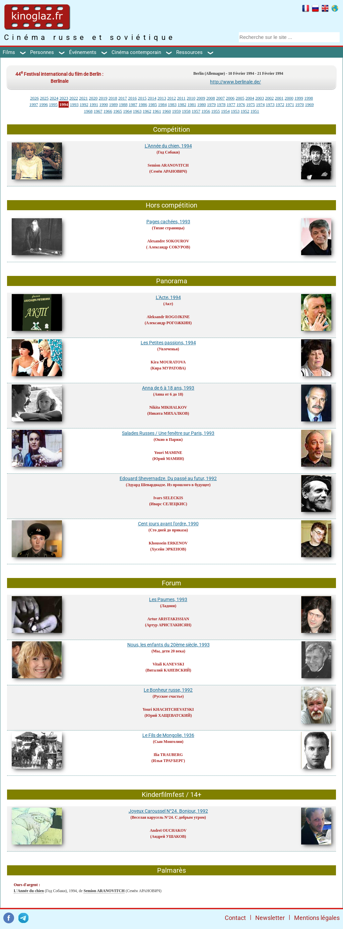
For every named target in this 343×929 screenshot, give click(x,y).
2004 (250, 98)
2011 (181, 98)
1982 (182, 104)
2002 (269, 98)
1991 (93, 104)
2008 (210, 98)
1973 (270, 104)
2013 (161, 98)
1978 (221, 104)
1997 (33, 104)
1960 (166, 111)
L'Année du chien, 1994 (168, 146)
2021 (83, 98)
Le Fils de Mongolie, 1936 (168, 735)
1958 (186, 111)
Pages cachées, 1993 (168, 221)
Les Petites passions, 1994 (168, 342)
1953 (235, 111)
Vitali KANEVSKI (168, 664)
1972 (280, 104)
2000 (289, 98)
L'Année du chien (29, 890)
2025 (44, 98)
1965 (117, 111)
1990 (103, 104)
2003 (259, 98)
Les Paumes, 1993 (168, 599)
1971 (289, 104)
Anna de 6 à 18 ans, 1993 (168, 388)
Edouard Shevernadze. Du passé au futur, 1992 (168, 478)
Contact (235, 917)
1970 (299, 104)
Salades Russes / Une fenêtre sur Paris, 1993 (168, 433)
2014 (152, 98)
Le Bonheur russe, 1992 (168, 690)
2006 (230, 98)
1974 (260, 104)
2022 (73, 98)
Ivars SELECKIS (168, 498)
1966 (108, 111)
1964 (127, 111)
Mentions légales (317, 917)
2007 (220, 98)
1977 (230, 104)
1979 (211, 104)
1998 (308, 98)
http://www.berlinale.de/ (235, 81)
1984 (162, 104)
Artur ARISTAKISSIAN (168, 619)
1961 (156, 111)
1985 (152, 104)
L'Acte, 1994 (168, 297)
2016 (132, 98)
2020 (93, 98)
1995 (53, 104)
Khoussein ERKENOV (168, 543)
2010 (191, 98)
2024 (54, 98)
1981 (191, 104)
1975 (250, 104)
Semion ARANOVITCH (168, 165)
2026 (34, 98)
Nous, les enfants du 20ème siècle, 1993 (168, 644)
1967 (98, 111)
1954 (225, 111)
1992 (84, 104)
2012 (171, 98)
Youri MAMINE (168, 452)
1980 (201, 104)
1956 (205, 111)
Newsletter (270, 917)
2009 (201, 98)
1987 (133, 104)
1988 (123, 104)
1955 (215, 111)
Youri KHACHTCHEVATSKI (168, 709)
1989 (113, 104)
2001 (279, 98)
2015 (142, 98)
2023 (63, 98)
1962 (147, 111)
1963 (137, 111)
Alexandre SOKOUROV (168, 241)
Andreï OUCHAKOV (168, 830)
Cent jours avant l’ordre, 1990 (168, 523)
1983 (172, 104)
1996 (43, 104)
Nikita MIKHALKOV (168, 407)
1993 (74, 104)
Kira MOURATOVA (168, 362)
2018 (113, 98)
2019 (102, 98)
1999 (298, 98)
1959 (176, 111)
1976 (240, 104)
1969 (309, 104)
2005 (240, 98)
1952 (245, 111)
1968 (88, 111)
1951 (255, 111)
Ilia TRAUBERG (168, 754)
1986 (142, 104)
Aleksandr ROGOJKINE (168, 316)
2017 (122, 98)
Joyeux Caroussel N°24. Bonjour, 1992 (168, 811)
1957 (196, 111)
